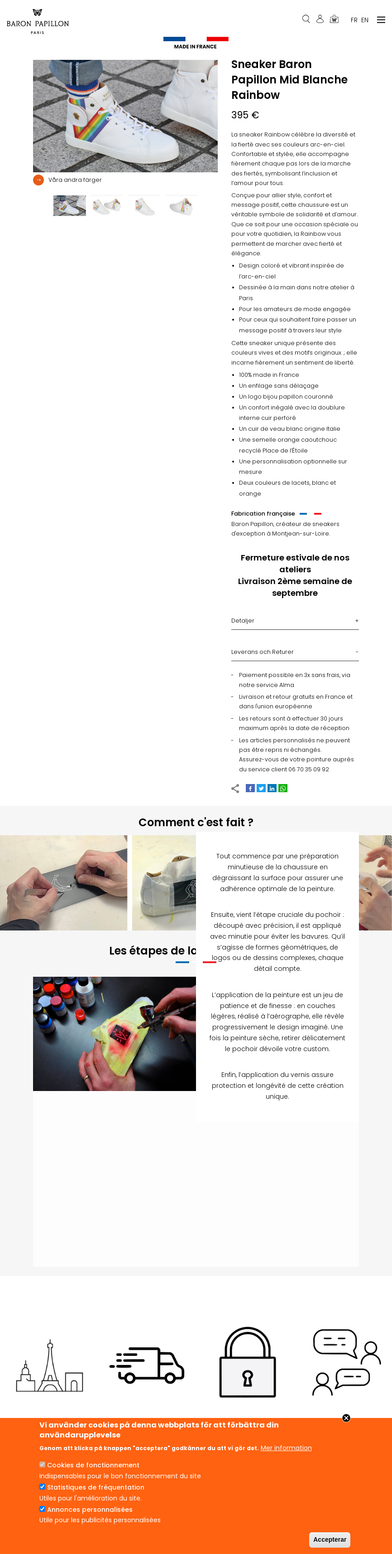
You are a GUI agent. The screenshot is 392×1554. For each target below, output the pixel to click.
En (364, 19)
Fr (354, 19)
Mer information (286, 1447)
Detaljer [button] (242, 624)
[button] (67, 182)
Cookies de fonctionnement (93, 1465)
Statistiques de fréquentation (95, 1487)
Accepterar (329, 1539)
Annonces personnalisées (90, 1509)
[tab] (125, 183)
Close (346, 1418)
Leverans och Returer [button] (262, 655)
